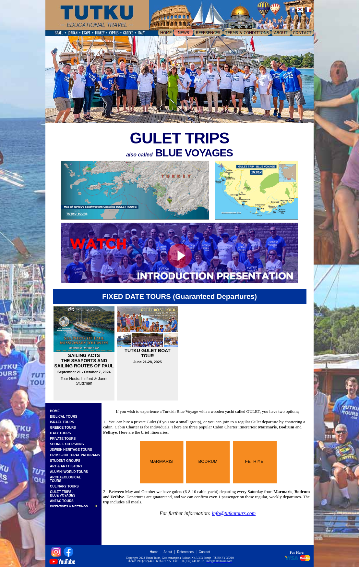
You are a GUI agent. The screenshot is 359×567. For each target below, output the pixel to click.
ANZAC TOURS (62, 501)
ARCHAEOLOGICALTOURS (65, 479)
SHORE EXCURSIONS (67, 444)
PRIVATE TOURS (63, 438)
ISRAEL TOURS (62, 422)
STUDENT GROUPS (65, 460)
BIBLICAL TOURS (63, 416)
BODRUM (207, 461)
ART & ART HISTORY (66, 466)
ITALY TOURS (60, 433)
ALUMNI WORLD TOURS (69, 472)
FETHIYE (254, 461)
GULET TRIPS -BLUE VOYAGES (63, 493)
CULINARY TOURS (64, 486)
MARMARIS (161, 461)
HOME (55, 411)
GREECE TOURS (63, 427)
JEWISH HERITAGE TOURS (71, 449)
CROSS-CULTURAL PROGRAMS (75, 455)
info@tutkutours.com (234, 513)
